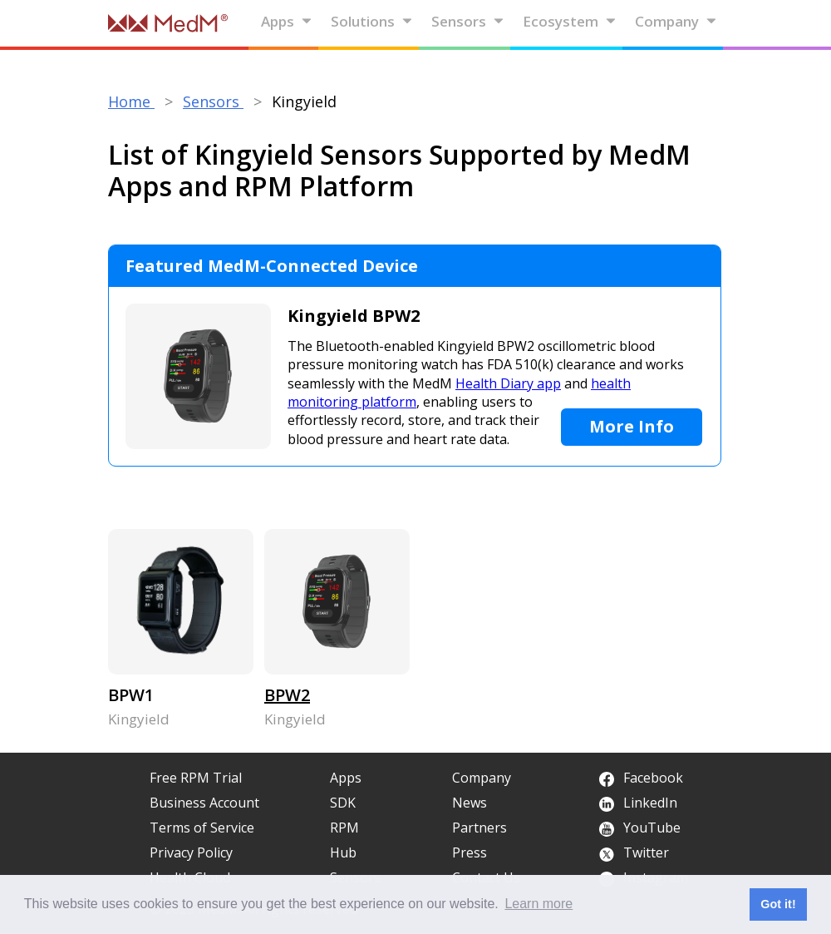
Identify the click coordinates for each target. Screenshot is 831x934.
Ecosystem (570, 21)
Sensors (467, 21)
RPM (344, 827)
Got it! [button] (777, 904)
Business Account (204, 802)
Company (676, 21)
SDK (343, 802)
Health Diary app (508, 383)
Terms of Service (202, 827)
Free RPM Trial (196, 777)
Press (469, 852)
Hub (343, 852)
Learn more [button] (538, 904)
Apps (286, 21)
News (469, 802)
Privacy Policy (191, 852)
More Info (631, 426)
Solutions (372, 21)
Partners (479, 827)
